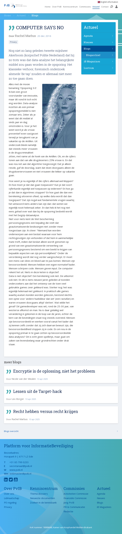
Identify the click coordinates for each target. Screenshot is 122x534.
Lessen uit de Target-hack (37, 391)
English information (108, 2)
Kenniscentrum (70, 6)
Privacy (13, 42)
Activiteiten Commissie (76, 493)
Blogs (87, 48)
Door (27, 379)
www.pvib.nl (16, 469)
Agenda (88, 35)
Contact (104, 6)
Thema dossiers (39, 493)
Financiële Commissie (75, 498)
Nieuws (88, 42)
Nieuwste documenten (42, 498)
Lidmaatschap (11, 498)
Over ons (9, 493)
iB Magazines (92, 61)
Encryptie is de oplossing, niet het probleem (54, 371)
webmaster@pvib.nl (20, 473)
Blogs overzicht (11, 431)
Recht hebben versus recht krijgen (45, 411)
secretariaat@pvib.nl (21, 466)
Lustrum (89, 67)
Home (48, 6)
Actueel (96, 6)
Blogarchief (93, 55)
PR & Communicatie (74, 507)
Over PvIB (56, 6)
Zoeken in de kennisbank (43, 502)
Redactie (68, 511)
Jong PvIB (69, 502)
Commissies (85, 6)
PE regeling (10, 502)
